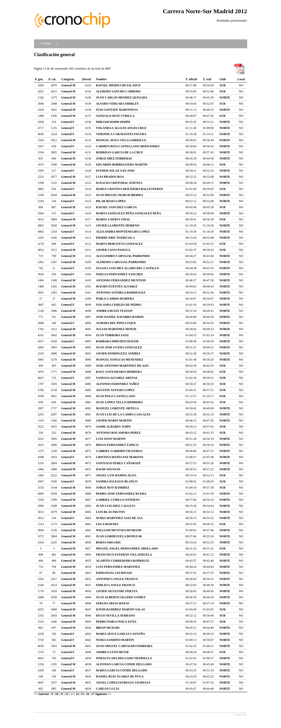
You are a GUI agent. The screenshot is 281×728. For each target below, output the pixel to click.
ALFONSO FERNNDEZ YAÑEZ (117, 384)
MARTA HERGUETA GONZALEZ (119, 244)
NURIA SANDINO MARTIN (115, 640)
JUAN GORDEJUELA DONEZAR (119, 536)
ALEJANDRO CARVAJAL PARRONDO (123, 256)
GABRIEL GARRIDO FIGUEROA (119, 451)
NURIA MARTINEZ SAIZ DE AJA (119, 518)
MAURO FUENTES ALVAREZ (116, 286)
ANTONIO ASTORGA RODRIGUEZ (121, 292)
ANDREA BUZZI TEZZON (114, 311)
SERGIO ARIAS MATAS (112, 603)
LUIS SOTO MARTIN (111, 439)
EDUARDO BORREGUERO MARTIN (122, 164)
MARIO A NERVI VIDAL (113, 219)
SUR (223, 85)
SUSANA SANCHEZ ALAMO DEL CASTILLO (127, 268)
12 (66, 694)
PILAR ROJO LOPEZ (111, 201)
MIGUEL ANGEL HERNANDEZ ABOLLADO (127, 548)
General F (67, 122)
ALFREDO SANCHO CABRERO (118, 91)
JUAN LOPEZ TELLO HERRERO (119, 402)
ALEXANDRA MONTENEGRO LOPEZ (123, 231)
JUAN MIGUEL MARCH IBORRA (119, 195)
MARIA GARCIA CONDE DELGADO (121, 670)
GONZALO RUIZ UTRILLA (115, 116)
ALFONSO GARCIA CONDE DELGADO (124, 664)
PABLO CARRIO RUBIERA (115, 298)
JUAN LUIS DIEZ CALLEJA (115, 506)
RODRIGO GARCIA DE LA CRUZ (119, 152)
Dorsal (86, 79)
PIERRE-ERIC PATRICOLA (115, 237)
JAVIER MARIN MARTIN (114, 420)
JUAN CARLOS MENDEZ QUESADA (121, 97)
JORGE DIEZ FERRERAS (114, 158)
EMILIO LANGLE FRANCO (115, 585)
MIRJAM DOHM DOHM (113, 122)
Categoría (67, 79)
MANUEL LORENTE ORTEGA (117, 408)
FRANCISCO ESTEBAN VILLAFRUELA (124, 554)
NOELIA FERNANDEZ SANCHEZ (119, 274)
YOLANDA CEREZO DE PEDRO (118, 304)
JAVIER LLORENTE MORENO (117, 225)
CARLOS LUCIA (107, 688)
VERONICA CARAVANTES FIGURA (121, 134)
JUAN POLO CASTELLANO (115, 396)
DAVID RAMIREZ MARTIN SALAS (120, 609)
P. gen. (39, 79)
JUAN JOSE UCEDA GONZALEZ (119, 347)
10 (56, 694)
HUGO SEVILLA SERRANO (115, 615)
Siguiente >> (103, 694)
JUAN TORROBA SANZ (112, 335)
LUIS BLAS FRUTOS (110, 512)
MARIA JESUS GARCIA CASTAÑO (120, 634)
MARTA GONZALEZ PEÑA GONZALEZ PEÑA (128, 213)
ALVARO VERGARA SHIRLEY (117, 103)
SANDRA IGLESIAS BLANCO (116, 481)
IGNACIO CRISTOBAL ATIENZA (119, 183)
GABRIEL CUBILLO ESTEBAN (118, 499)
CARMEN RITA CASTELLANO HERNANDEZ (128, 146)
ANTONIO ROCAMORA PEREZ (118, 432)
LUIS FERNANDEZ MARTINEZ (118, 567)
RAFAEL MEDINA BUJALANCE (118, 85)
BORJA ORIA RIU (108, 542)
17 (92, 694)
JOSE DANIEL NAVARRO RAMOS (120, 317)
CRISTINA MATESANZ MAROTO (119, 457)
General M (68, 85)
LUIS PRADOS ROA (110, 177)
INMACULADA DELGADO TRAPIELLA (124, 658)
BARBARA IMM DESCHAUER (117, 341)
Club (223, 79)
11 (61, 694)
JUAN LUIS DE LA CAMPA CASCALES (123, 414)
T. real (207, 79)
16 (87, 694)
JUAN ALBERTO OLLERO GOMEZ (121, 597)
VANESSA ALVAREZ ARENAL (117, 378)
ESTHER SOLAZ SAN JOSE (115, 170)
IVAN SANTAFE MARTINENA (117, 109)
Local (241, 79)
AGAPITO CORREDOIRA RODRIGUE (122, 560)
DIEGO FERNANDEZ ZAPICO (117, 445)
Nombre (101, 79)
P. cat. (52, 79)
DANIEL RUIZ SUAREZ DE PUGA (120, 676)
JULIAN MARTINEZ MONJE (116, 329)
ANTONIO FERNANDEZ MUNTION (121, 280)
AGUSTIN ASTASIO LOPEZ (115, 390)
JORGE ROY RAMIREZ (113, 487)
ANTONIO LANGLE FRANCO (117, 579)
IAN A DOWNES (107, 524)
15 (82, 694)
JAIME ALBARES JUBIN (113, 426)
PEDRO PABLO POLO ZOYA (116, 621)
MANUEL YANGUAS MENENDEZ (119, 359)
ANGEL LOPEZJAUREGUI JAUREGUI (123, 682)
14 (77, 694)
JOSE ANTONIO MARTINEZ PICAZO (122, 365)
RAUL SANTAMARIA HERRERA (119, 372)
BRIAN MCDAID (107, 627)
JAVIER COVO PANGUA (113, 250)
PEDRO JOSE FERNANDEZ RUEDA (121, 493)
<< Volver (45, 43)
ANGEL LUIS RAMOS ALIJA (116, 475)
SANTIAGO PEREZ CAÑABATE (118, 463)
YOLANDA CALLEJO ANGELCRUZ (121, 128)
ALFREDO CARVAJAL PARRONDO (121, 262)
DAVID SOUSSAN (108, 469)
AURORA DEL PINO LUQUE (116, 323)
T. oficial (191, 79)
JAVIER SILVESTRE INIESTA (117, 591)
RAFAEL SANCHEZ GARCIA (116, 207)
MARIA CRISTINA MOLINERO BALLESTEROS (129, 189)
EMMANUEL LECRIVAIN (114, 573)
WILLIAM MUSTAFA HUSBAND (119, 530)
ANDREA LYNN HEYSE (112, 652)
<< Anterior (42, 694)
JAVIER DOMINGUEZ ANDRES (118, 353)
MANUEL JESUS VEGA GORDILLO (121, 140)
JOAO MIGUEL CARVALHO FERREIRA (124, 646)
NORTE (225, 97)
